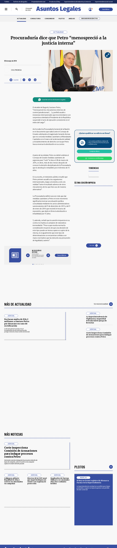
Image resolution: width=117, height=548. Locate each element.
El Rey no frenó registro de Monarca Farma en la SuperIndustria (93, 482)
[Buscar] (17, 9)
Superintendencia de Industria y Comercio (77, 2)
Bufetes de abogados (20, 2)
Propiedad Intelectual (38, 2)
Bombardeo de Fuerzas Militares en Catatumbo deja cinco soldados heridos (60, 481)
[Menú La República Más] (6, 9)
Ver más (94, 245)
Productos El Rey (54, 2)
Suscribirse (105, 9)
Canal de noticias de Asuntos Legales (51, 99)
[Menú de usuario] (90, 9)
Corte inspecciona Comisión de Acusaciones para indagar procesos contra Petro (99, 335)
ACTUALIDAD (21, 18)
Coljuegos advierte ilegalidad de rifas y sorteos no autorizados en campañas (13, 481)
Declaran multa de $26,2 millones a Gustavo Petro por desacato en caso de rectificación (16, 322)
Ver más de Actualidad (103, 304)
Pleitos (79, 466)
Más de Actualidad (17, 304)
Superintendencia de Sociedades (105, 2)
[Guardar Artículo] (14, 79)
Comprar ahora (94, 151)
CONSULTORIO (35, 18)
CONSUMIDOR (49, 18)
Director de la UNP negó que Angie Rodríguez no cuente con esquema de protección (37, 481)
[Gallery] (38, 254)
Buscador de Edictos (89, 18)
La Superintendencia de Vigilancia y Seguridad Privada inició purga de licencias (96, 320)
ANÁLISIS (72, 18)
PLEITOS (62, 18)
